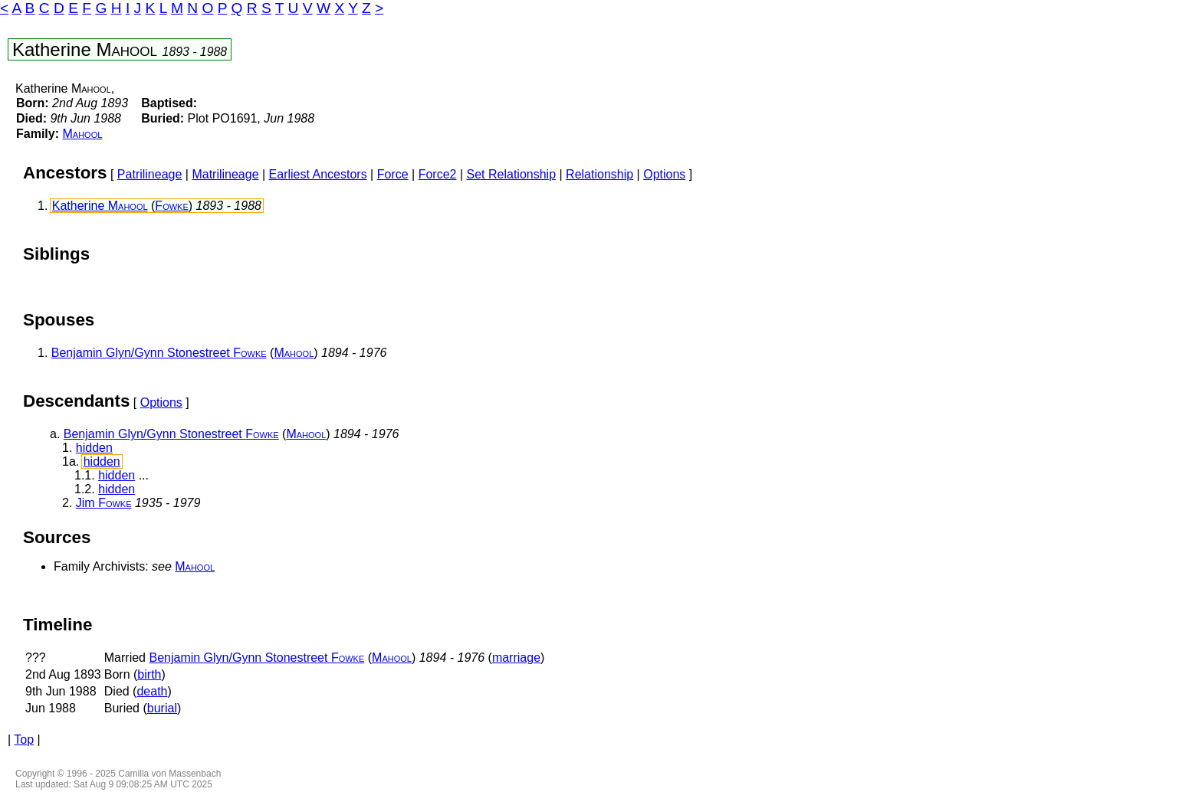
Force (393, 174)
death (151, 691)
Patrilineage (149, 174)
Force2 (438, 174)
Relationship (599, 174)
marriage (516, 657)
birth (149, 674)
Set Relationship (512, 174)
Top (24, 739)
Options (664, 174)
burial (162, 708)
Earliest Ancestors (318, 174)
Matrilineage (225, 174)
